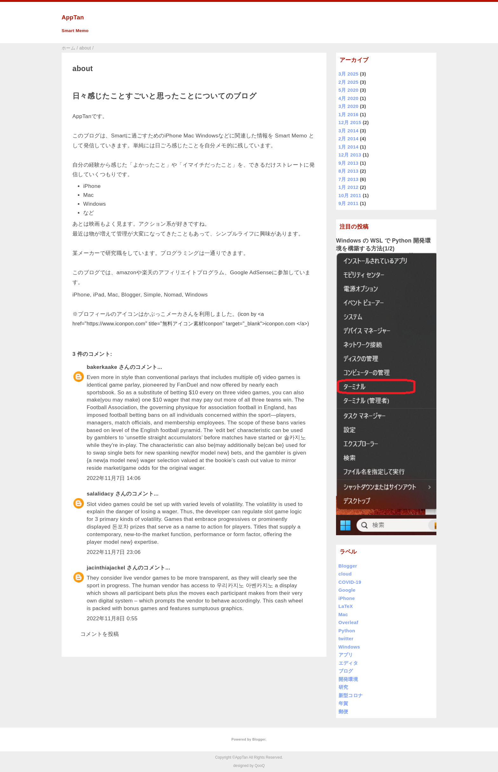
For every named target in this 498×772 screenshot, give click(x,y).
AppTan (73, 17)
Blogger (348, 566)
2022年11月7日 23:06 (114, 552)
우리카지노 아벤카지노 (245, 585)
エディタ (348, 663)
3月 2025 (349, 74)
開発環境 (348, 679)
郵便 (343, 711)
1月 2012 (349, 187)
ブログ (346, 671)
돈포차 (120, 527)
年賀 (343, 703)
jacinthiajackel (106, 568)
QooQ (260, 765)
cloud (345, 573)
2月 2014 (349, 138)
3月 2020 (349, 106)
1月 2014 (349, 147)
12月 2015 (350, 122)
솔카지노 (295, 438)
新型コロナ (351, 695)
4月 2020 (349, 98)
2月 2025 (349, 82)
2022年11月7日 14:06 (114, 478)
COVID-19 (350, 582)
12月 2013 (350, 154)
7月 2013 (349, 179)
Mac (343, 614)
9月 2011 (349, 203)
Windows (349, 646)
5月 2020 (349, 90)
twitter (346, 638)
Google (347, 590)
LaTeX (346, 606)
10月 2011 (350, 195)
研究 (343, 687)
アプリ (346, 654)
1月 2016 (349, 114)
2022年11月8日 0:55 (112, 619)
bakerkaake (102, 367)
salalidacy (100, 494)
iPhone (347, 598)
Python (347, 630)
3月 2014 (349, 130)
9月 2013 (349, 163)
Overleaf (349, 622)
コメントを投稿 (99, 634)
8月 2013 (349, 171)
